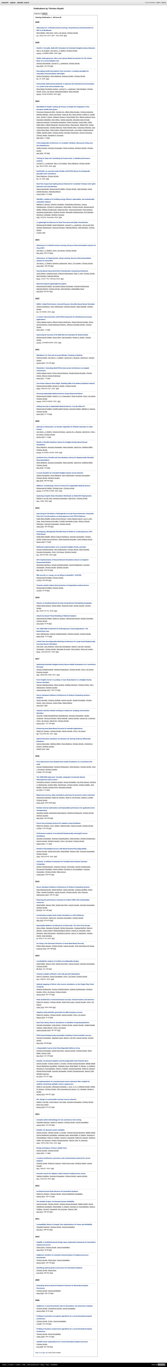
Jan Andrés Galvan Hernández (63, 286)
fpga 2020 (39, 468)
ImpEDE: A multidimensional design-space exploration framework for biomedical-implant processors (66, 1243)
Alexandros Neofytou (43, 565)
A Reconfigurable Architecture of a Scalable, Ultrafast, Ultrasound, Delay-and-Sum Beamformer (64, 144)
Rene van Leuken (87, 649)
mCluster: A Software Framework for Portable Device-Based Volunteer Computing (61, 863)
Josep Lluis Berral (55, 114)
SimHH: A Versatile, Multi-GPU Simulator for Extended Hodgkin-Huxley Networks (65, 48)
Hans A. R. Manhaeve (78, 933)
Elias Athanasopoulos (43, 890)
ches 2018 (39, 624)
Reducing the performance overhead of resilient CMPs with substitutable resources (62, 901)
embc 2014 (40, 1007)
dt (37, 938)
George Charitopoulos (82, 867)
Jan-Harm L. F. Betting (58, 51)
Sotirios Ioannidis (66, 120)
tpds (37, 675)
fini (37, 79)
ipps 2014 (39, 1056)
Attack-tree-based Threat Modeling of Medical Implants (56, 616)
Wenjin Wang (56, 606)
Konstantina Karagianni (58, 122)
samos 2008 (40, 1311)
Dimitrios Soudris (67, 76)
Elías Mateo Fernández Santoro (47, 89)
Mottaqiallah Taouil (77, 289)
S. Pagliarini (91, 1066)
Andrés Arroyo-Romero (58, 519)
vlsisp (38, 388)
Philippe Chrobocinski (49, 210)
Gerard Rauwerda (75, 1069)
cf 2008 (38, 1324)
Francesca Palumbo (84, 127)
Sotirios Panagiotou (43, 76)
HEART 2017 (40, 749)
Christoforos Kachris (43, 782)
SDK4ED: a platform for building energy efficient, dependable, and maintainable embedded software (65, 200)
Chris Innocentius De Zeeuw (84, 946)
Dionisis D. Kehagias (43, 215)
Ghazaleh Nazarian (43, 1122)
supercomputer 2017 (43, 690)
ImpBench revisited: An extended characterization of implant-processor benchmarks (62, 1256)
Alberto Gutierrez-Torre (87, 117)
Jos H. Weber (54, 826)
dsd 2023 (39, 291)
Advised (44, 13)
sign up (44, 1352)
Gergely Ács (60, 112)
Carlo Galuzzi (75, 649)
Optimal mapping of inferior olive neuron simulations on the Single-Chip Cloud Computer (65, 985)
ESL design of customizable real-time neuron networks (56, 1099)
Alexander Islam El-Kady (81, 120)
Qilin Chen (49, 33)
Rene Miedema (56, 76)
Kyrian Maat (83, 122)
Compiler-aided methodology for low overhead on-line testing (58, 1120)
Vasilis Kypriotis (41, 148)
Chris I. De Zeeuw (60, 33)
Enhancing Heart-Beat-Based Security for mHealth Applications (59, 728)
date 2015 (39, 920)
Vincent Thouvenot (85, 133)
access (38, 53)
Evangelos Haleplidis (43, 120)
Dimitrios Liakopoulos (60, 263)
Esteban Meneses (71, 685)
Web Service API (33, 1365)
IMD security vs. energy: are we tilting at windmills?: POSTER (58, 575)
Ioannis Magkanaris (76, 565)
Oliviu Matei (67, 207)
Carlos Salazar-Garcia (84, 539)
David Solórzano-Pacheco (57, 325)
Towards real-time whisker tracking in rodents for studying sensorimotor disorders (62, 712)
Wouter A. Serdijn (78, 337)
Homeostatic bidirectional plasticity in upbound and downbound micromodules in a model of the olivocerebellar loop (65, 85)
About (4, 1365)
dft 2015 (39, 910)
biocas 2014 (40, 1094)
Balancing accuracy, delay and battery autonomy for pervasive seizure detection (65, 795)
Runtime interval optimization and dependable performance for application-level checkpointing (65, 809)
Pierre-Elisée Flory (72, 117)
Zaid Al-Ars (84, 358)
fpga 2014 (39, 1043)
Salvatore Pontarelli (52, 928)
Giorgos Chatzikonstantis (60, 989)
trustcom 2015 (41, 949)
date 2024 (39, 138)
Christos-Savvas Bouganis (76, 1063)
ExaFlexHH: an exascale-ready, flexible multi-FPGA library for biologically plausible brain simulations (63, 172)
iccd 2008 (39, 1347)
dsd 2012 (39, 1212)
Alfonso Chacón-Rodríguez (61, 322)
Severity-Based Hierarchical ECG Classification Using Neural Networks (62, 271)
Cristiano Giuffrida (54, 700)
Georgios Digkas (75, 409)
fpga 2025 (39, 66)
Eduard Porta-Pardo (66, 130)
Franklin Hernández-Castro (68, 521)
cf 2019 (38, 580)
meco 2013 (40, 1153)
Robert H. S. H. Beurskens (62, 396)
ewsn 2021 (40, 414)
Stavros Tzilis (74, 851)
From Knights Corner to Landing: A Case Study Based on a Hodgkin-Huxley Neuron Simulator (63, 681)
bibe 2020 (39, 481)
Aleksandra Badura (61, 91)
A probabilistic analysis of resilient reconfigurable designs (57, 961)
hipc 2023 (39, 253)
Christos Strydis (72, 33)
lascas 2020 (40, 437)
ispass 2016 (40, 844)
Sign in (159, 2)
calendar (20, 2)
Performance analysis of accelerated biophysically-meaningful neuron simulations (61, 835)
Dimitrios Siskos (80, 1163)
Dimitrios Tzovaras (57, 215)
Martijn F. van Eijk (77, 646)
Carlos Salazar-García (44, 322)
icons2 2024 (40, 194)
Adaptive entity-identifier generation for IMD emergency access (59, 1012)
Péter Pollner (54, 130)
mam (38, 1143)
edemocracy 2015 (42, 895)
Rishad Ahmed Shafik (43, 1071)
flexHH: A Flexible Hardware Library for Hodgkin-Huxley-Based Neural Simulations (61, 443)
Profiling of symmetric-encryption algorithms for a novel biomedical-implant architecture (64, 1317)
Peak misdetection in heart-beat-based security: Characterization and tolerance (65, 999)
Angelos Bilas (52, 785)
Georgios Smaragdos (55, 148)
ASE (38, 217)
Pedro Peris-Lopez (68, 1002)
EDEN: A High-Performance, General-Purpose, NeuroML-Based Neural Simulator (65, 304)
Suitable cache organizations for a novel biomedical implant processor (62, 1342)
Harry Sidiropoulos (57, 307)
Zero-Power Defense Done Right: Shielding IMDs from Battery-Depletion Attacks (65, 383)
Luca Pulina (78, 130)
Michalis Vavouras (42, 1074)
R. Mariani (82, 1066)
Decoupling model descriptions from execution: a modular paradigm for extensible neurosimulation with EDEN (62, 72)
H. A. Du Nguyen (42, 918)
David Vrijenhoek (58, 225)
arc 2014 (39, 1076)
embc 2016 (40, 803)
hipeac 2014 (40, 1017)
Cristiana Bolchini (80, 928)
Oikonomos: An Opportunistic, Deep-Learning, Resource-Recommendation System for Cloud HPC (63, 259)
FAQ (47, 1365)
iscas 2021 (40, 378)
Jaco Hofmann (49, 646)
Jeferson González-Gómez (76, 325)
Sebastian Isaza (57, 1038)
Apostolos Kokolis (42, 813)
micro (38, 856)
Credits (17, 1365)
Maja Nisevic (75, 125)
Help (23, 1365)
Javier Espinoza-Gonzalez (67, 539)
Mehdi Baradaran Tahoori (62, 930)
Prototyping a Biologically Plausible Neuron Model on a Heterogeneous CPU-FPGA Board (64, 533)
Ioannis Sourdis (79, 606)
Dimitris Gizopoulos (66, 928)
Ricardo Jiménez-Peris (50, 787)
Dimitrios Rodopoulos (61, 669)
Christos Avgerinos (86, 112)
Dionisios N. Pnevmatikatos (73, 869)
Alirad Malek (65, 851)
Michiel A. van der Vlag (44, 498)
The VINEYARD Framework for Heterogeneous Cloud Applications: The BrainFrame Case (62, 630)
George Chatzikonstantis (44, 549)
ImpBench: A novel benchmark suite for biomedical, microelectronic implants (64, 1306)
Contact (11, 1365)
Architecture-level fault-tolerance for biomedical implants (57, 1191)
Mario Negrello (74, 91)
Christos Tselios (41, 135)
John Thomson (47, 703)
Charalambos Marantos (73, 204)
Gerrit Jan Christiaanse (63, 646)
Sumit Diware (41, 273)
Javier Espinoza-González (50, 521)
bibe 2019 (39, 570)
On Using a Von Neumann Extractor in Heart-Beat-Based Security (60, 943)
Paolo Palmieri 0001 (69, 127)
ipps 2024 (39, 153)
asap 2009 (40, 1293)
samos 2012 (40, 1196)
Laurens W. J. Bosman (72, 358)
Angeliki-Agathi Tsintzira (60, 409)
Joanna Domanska (75, 210)
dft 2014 (39, 969)
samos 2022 (40, 363)
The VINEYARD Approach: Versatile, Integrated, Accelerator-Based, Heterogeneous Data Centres (60, 778)
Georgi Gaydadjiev (70, 782)
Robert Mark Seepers (43, 606)
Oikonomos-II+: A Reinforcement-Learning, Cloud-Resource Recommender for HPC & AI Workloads (64, 29)
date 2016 (39, 818)
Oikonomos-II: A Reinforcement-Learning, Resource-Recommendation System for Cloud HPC (66, 247)
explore (12, 2)
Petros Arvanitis (41, 358)
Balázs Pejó (84, 125)
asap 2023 (40, 266)
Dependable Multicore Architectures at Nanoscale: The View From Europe (63, 925)
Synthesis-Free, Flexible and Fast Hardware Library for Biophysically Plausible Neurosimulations (65, 459)
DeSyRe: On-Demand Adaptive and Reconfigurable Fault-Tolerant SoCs (62, 1061)
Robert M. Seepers (59, 618)
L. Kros (69, 1087)
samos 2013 (40, 1125)
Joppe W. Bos (67, 114)
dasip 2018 (40, 636)
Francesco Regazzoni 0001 (45, 112)
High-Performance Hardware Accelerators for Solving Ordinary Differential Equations (63, 740)
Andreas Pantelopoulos (78, 989)
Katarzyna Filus (63, 210)
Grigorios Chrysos (60, 867)
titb (37, 611)
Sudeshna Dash (51, 273)
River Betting (40, 33)
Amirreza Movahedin (43, 63)
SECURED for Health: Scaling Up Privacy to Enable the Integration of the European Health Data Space (62, 108)
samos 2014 (40, 994)
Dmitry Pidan (57, 703)
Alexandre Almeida (65, 787)
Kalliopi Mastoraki (52, 125)
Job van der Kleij (88, 225)
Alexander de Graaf (63, 649)
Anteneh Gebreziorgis (81, 286)
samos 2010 (40, 1263)
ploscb (38, 94)
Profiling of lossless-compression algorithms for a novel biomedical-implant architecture (64, 1330)
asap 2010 (40, 1250)
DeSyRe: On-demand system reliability (50, 1130)
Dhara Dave (40, 1247)
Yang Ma (39, 716)
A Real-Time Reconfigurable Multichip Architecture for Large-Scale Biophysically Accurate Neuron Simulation (65, 643)
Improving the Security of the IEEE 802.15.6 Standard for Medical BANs (62, 335)
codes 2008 (40, 1337)
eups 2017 (40, 705)
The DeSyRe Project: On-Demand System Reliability (55, 1201)
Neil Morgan (62, 785)
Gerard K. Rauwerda (67, 1138)
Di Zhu (50, 1321)
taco (37, 501)
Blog (42, 1365)
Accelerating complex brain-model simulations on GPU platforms (60, 915)
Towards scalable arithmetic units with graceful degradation (58, 974)
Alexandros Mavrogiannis (58, 813)
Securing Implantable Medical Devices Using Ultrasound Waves (59, 393)
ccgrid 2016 (40, 874)
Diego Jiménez (59, 685)
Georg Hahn (57, 337)
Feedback (54, 1365)
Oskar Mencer (48, 1028)
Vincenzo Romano (58, 227)
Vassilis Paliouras (56, 127)
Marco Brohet (77, 114)
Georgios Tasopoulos (71, 133)
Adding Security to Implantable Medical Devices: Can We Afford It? (60, 406)
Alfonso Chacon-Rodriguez (60, 537)
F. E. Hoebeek (81, 1089)
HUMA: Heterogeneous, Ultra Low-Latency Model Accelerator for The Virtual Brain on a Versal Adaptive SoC (64, 59)
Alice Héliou (55, 120)
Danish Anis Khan (54, 851)
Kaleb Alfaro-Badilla (43, 519)
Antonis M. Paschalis (78, 930)
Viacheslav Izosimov (63, 933)
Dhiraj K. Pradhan (62, 1069)
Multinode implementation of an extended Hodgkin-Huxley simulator (61, 547)
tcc (37, 35)
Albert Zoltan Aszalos (72, 112)
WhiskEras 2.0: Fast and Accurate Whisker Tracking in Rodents (59, 355)
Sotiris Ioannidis (41, 700)
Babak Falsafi (90, 1063)
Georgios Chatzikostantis (60, 838)
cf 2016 (38, 772)
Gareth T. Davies (46, 117)
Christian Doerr (58, 488)
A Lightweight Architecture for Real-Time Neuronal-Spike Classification (62, 222)
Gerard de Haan (67, 606)
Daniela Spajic (47, 133)
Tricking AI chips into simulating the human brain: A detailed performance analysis (63, 159)
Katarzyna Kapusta (42, 122)
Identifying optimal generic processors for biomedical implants (59, 1268)
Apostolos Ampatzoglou (44, 212)
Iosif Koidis (70, 867)
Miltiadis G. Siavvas (43, 204)
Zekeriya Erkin (65, 826)
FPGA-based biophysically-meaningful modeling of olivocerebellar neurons (63, 1035)
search (26, 2)
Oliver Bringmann (50, 933)
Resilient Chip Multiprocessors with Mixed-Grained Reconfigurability (61, 849)
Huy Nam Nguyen (83, 782)
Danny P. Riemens (42, 976)
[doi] (65, 35)
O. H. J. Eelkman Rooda (81, 1087)
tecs (37, 979)
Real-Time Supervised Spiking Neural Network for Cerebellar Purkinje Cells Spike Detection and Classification (66, 185)
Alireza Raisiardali (42, 189)
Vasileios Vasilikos (42, 1176)
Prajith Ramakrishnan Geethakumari (55, 716)
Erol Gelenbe (88, 212)
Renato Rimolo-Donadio (80, 322)
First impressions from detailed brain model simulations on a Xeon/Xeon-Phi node (64, 763)
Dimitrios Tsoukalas (57, 204)
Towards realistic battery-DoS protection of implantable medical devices (62, 585)
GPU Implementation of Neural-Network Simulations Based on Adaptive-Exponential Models (62, 561)
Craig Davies (56, 1025)
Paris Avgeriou (87, 210)
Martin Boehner (57, 890)
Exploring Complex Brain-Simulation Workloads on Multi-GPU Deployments (63, 496)
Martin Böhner (67, 703)
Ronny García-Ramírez (60, 373)
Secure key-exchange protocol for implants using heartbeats (58, 823)
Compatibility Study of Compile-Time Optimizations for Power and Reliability (64, 1224)
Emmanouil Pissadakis (44, 869)
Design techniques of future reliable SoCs (51, 1148)
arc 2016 (39, 790)
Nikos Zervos (61, 872)
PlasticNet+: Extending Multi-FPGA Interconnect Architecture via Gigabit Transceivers (62, 369)
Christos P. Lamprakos (55, 207)
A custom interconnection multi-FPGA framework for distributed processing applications (64, 318)
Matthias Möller (87, 447)
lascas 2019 (40, 542)
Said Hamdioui (81, 89)
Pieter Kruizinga (72, 122)
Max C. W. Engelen (43, 51)
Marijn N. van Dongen (73, 797)
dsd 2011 (39, 1230)
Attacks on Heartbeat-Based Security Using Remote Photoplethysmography (64, 603)
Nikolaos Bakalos (42, 114)
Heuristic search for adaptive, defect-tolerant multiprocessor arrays (61, 1173)
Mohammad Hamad (73, 618)
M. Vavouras (83, 1140)
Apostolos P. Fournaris (55, 135)
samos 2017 (40, 723)
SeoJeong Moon (64, 125)
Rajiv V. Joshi (78, 273)
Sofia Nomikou (75, 767)
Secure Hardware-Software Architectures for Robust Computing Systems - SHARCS (63, 696)
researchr (5, 2)
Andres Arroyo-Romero (50, 539)
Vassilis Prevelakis (87, 618)
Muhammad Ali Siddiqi (57, 189)
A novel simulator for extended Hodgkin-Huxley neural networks (59, 473)
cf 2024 (38, 233)
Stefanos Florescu (59, 117)
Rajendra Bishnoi (54, 192)
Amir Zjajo (39, 646)
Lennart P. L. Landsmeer (59, 63)
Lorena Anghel (48, 930)
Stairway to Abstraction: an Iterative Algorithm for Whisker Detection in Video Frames (64, 428)
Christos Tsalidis (84, 785)
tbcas (38, 279)
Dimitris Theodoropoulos (44, 867)
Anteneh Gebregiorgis (43, 227)
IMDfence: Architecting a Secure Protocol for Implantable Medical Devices (63, 486)
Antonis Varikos (58, 869)
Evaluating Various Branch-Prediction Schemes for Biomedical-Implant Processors (62, 1287)
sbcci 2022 (40, 330)
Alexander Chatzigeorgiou (74, 212)
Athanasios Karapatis (43, 797)
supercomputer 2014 (43, 1030)
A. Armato (62, 1063)
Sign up (164, 2)
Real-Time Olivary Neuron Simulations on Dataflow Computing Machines (62, 1022)
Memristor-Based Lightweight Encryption (51, 284)
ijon (37, 166)
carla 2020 (40, 526)
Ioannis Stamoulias (42, 744)
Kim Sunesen (46, 1140)
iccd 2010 (39, 1273)
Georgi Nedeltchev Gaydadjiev (46, 1066)
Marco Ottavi (40, 928)
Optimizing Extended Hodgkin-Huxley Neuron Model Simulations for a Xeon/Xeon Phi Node (66, 666)
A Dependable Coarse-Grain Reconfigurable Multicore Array (58, 1048)
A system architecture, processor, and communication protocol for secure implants (63, 1159)
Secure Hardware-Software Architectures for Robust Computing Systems (63, 887)
